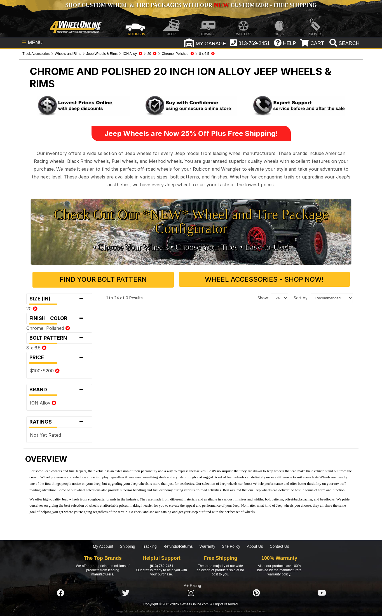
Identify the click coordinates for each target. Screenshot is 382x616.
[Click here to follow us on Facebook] (60, 592)
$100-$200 (45, 370)
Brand (59, 388)
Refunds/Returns (178, 546)
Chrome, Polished (48, 327)
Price (59, 356)
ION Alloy (43, 402)
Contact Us (279, 546)
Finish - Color (59, 317)
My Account (103, 546)
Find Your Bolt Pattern (110, 279)
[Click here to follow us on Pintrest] (256, 592)
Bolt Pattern (59, 337)
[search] (344, 43)
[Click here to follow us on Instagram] (191, 592)
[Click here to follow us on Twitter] (125, 592)
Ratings (59, 421)
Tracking (149, 546)
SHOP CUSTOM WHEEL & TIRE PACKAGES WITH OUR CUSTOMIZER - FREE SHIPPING (191, 5)
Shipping (127, 546)
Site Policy (231, 546)
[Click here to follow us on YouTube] (321, 592)
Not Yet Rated (45, 434)
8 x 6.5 (36, 347)
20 (32, 308)
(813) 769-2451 (161, 565)
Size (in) (59, 298)
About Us (255, 546)
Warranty (207, 546)
